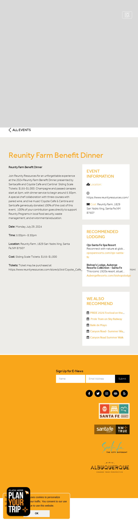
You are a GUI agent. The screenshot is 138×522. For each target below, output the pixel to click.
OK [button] (36, 513)
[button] (55, 506)
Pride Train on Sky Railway (106, 319)
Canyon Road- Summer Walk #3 (109, 331)
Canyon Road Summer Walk (106, 337)
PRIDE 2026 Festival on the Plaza (110, 312)
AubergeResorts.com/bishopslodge (109, 275)
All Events (20, 130)
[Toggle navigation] (127, 14)
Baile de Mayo (98, 325)
